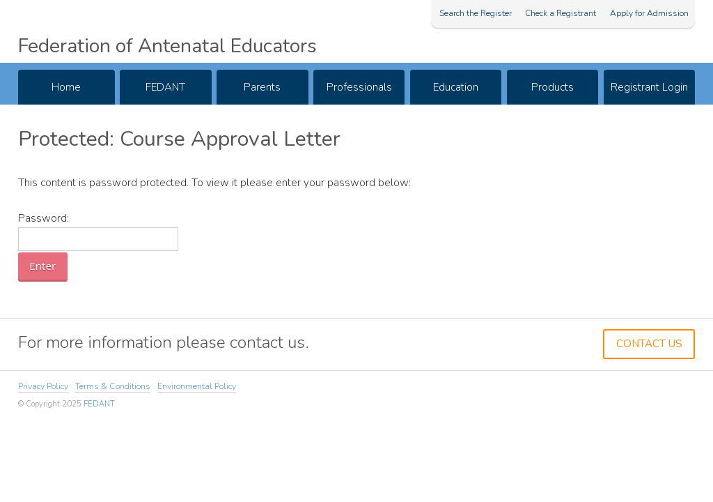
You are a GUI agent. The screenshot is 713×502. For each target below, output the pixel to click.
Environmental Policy (196, 386)
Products (552, 87)
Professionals (359, 87)
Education (455, 87)
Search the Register (475, 13)
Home (66, 87)
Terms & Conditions (112, 386)
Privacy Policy (43, 386)
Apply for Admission (649, 13)
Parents (262, 87)
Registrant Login (649, 87)
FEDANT (165, 87)
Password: (98, 231)
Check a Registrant (560, 13)
